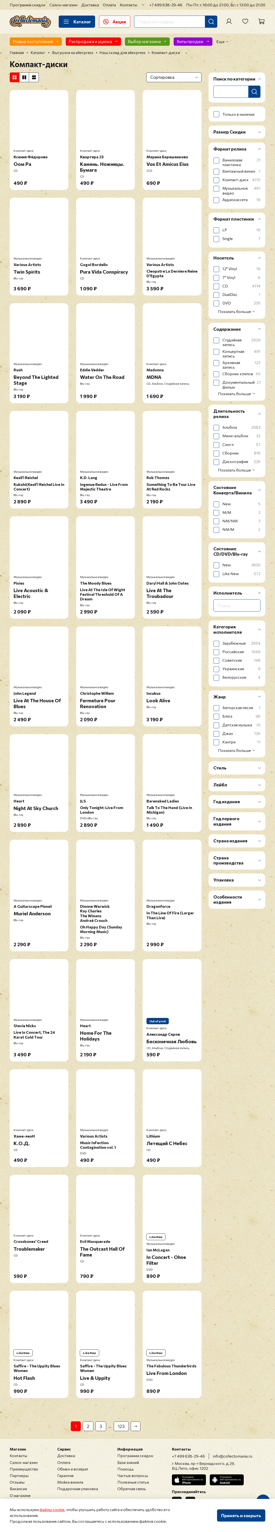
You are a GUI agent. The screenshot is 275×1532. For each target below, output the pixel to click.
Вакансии (18, 1488)
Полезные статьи (133, 1482)
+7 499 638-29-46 (165, 4)
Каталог (77, 21)
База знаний (128, 1462)
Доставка (90, 4)
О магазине (20, 1495)
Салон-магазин (63, 4)
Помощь (125, 1469)
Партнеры (19, 1475)
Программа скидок (28, 4)
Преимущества (24, 1469)
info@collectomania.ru (232, 1456)
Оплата (109, 4)
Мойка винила (70, 1482)
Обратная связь (131, 1488)
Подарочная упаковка (77, 1488)
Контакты (128, 4)
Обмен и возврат (72, 1469)
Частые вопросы (132, 1475)
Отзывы (17, 1482)
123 (121, 1426)
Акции (114, 22)
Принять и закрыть (241, 1515)
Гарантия (65, 1475)
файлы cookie (52, 1509)
